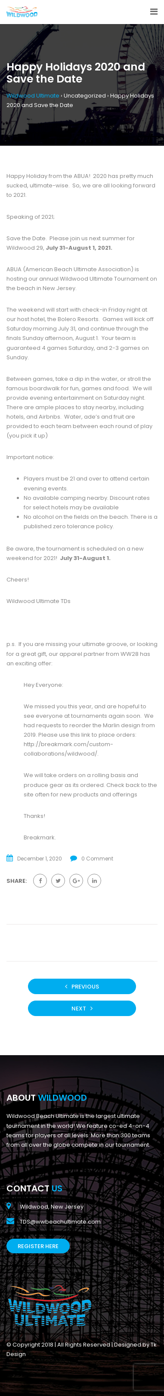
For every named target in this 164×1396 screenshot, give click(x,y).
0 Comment (97, 858)
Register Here (38, 1246)
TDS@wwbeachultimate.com (60, 1222)
